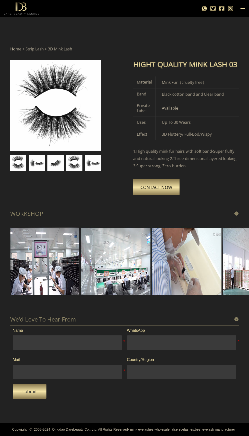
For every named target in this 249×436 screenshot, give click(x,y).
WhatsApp (136, 330)
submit (29, 391)
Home (15, 49)
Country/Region (140, 360)
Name (18, 330)
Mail (16, 360)
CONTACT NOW (158, 187)
